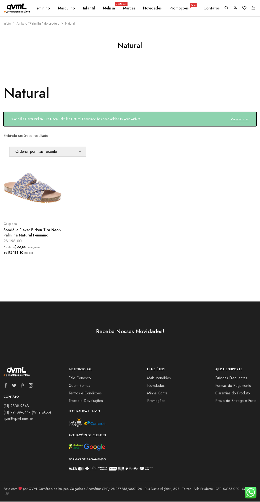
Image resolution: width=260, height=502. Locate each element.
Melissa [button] (109, 8)
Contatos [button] (211, 8)
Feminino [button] (42, 8)
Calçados (10, 223)
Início (7, 23)
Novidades (152, 8)
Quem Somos (79, 385)
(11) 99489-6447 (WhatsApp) (27, 412)
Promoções (183, 8)
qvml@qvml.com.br (18, 418)
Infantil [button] (89, 8)
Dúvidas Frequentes (231, 378)
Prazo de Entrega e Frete (235, 400)
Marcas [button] (129, 8)
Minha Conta (157, 393)
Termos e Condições (85, 393)
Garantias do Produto (232, 393)
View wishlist (240, 119)
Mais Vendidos (159, 378)
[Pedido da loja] (47, 152)
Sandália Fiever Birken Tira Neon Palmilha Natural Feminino (32, 232)
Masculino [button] (66, 8)
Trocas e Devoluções (86, 400)
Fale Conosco (80, 378)
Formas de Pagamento (233, 385)
